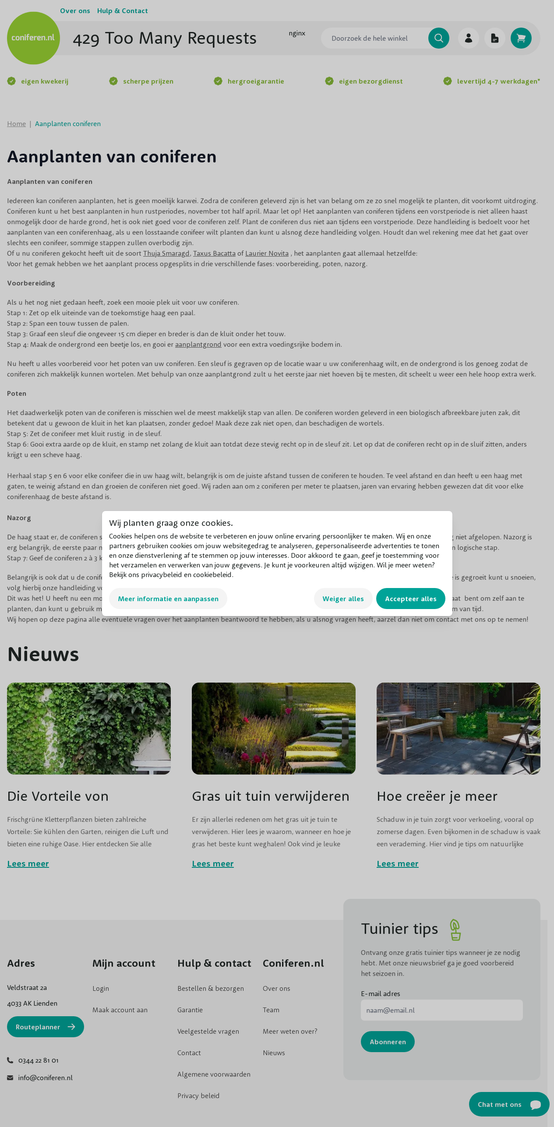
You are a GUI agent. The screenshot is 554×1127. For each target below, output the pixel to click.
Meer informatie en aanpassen (168, 598)
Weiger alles (343, 598)
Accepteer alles (411, 598)
